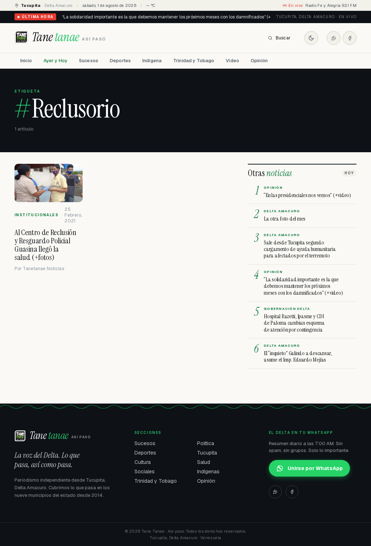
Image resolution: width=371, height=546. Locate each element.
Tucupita (207, 452)
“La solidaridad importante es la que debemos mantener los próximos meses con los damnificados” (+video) (172, 17)
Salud (203, 462)
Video (232, 60)
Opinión (259, 60)
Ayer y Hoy (55, 60)
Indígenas (208, 471)
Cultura (142, 462)
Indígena (152, 60)
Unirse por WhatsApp (309, 468)
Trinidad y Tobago (193, 60)
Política (205, 443)
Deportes (120, 60)
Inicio (26, 60)
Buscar (279, 38)
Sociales (144, 471)
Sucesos (88, 60)
